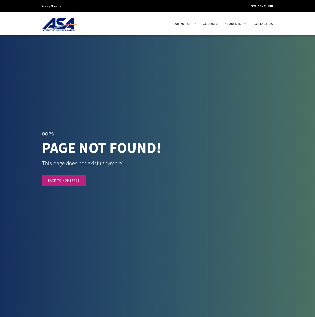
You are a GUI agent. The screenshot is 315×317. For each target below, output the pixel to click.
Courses (211, 23)
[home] (60, 21)
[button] (186, 23)
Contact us (262, 23)
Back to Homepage (64, 181)
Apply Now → (52, 6)
